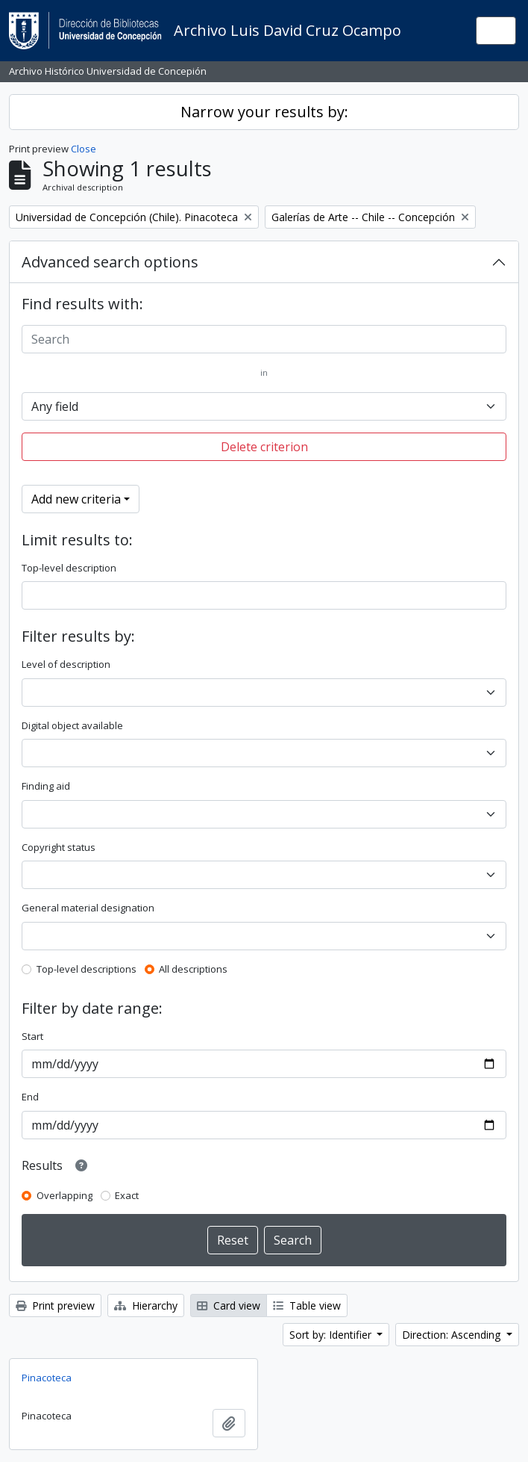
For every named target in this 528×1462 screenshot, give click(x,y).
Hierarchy (145, 1305)
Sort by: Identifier (331, 1335)
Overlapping (64, 1195)
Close (83, 148)
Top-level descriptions (86, 969)
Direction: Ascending (452, 1335)
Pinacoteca (47, 1377)
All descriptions (193, 969)
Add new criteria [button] (76, 499)
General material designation (88, 907)
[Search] (264, 339)
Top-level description (69, 567)
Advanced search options (110, 262)
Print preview (55, 1305)
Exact (127, 1195)
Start (32, 1036)
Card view (228, 1305)
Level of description (66, 664)
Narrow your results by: (264, 112)
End (30, 1096)
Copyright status (58, 847)
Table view (307, 1305)
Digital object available (72, 725)
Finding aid (46, 786)
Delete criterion (264, 447)
